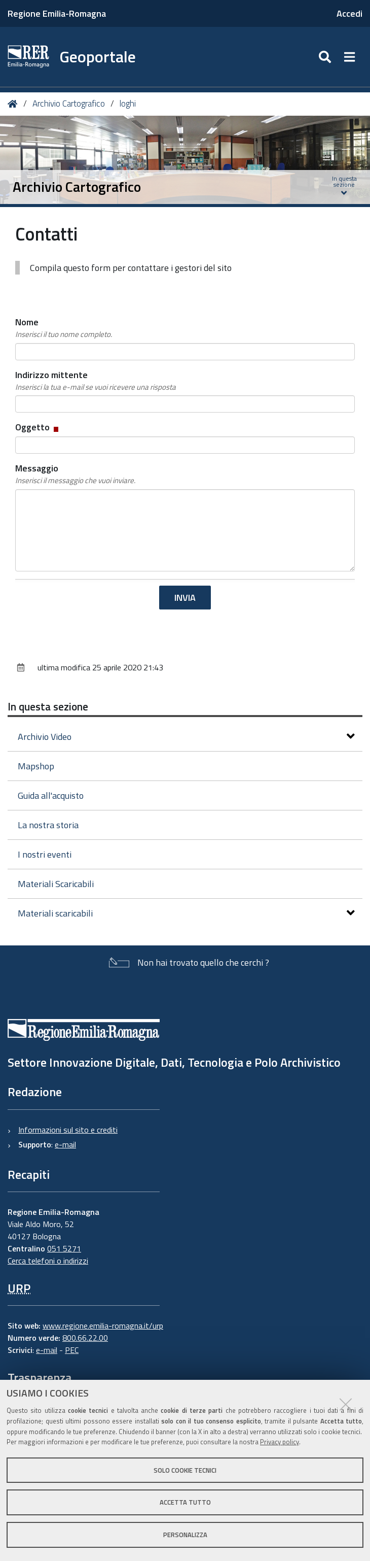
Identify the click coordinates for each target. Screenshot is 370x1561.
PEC (72, 1350)
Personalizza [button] (185, 1535)
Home (14, 103)
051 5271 (64, 1248)
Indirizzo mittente (95, 380)
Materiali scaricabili (186, 913)
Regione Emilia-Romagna (57, 13)
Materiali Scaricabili (56, 884)
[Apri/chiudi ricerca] (326, 57)
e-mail (65, 1144)
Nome (63, 328)
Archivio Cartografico (68, 103)
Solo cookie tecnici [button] (185, 1470)
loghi (128, 103)
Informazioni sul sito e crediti (68, 1130)
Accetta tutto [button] (185, 1502)
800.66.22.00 (85, 1338)
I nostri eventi (44, 854)
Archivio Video (186, 736)
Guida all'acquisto (51, 795)
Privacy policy (279, 1442)
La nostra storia (48, 825)
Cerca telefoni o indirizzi (48, 1260)
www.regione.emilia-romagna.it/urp (103, 1325)
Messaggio (75, 474)
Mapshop (36, 766)
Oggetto (37, 427)
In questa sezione (48, 706)
